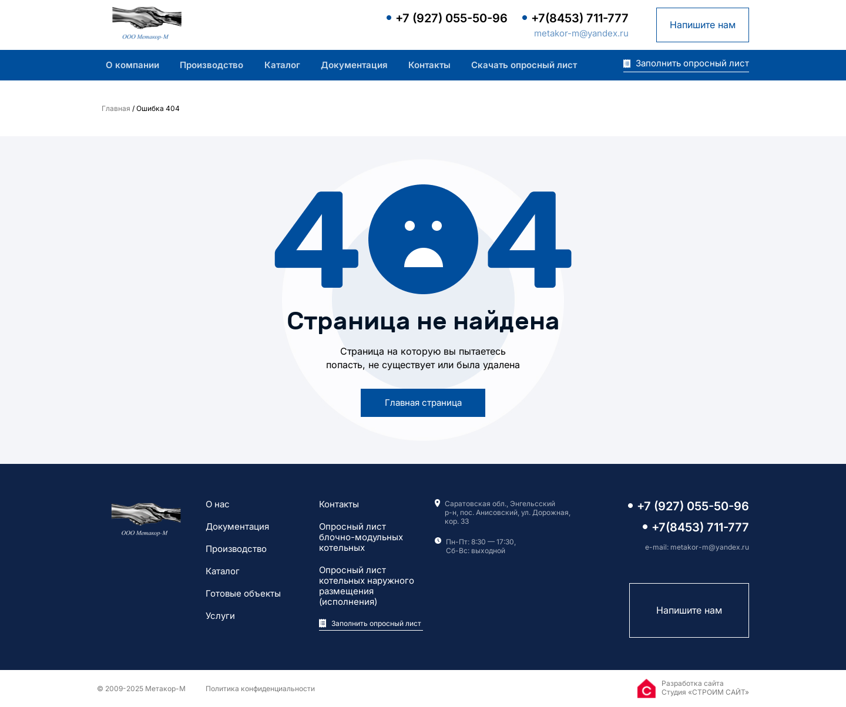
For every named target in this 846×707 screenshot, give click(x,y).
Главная (116, 108)
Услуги (220, 616)
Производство (211, 64)
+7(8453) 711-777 (580, 18)
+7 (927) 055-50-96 (451, 18)
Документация (354, 64)
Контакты (429, 64)
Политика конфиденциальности (260, 688)
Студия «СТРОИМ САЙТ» (705, 692)
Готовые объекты (243, 593)
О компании (132, 64)
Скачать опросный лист (524, 64)
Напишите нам (703, 25)
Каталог (282, 64)
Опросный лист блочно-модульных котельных (361, 537)
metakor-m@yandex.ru (581, 33)
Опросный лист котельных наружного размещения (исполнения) (366, 586)
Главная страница (423, 402)
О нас (218, 504)
